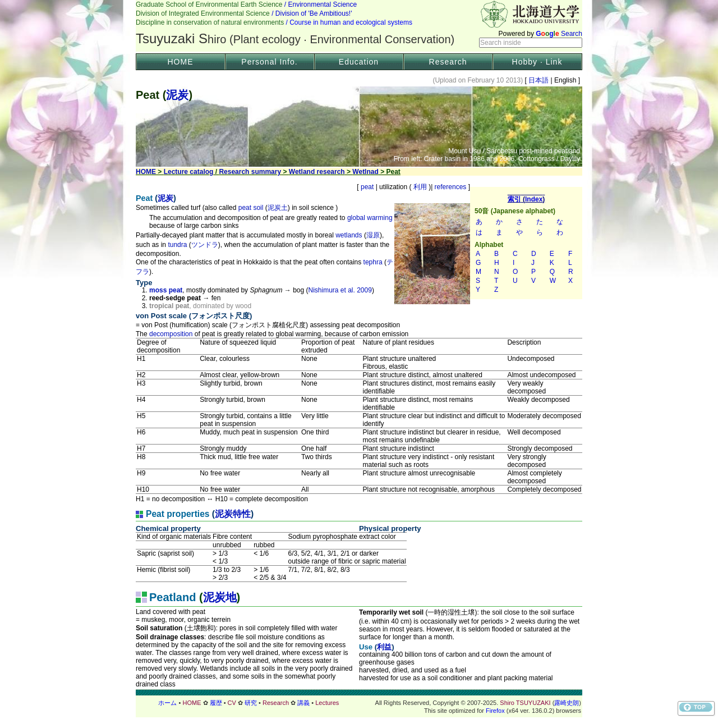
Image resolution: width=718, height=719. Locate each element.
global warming (370, 218)
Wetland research (317, 172)
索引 (526, 243)
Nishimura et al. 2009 (340, 290)
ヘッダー (359, 26)
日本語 (539, 80)
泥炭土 (278, 208)
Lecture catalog (189, 172)
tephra (373, 262)
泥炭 (177, 95)
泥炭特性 (233, 514)
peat (367, 187)
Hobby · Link (537, 61)
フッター (359, 702)
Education (359, 61)
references (450, 187)
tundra (177, 245)
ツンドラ (204, 245)
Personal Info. (269, 61)
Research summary (250, 172)
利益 (384, 647)
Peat (144, 198)
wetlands (348, 235)
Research (448, 61)
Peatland (172, 597)
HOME (181, 61)
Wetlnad (365, 172)
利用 (420, 187)
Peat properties (178, 514)
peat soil (251, 208)
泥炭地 (220, 597)
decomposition (170, 334)
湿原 (373, 235)
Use (365, 647)
